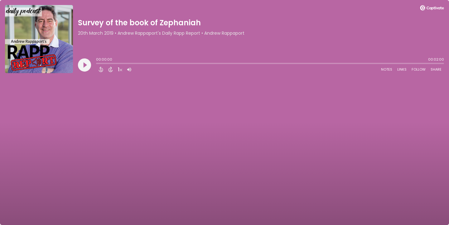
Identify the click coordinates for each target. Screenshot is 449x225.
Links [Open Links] (402, 69)
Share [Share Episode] (436, 69)
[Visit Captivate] (432, 8)
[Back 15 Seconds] (101, 69)
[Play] (84, 65)
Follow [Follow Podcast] (419, 69)
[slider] (97, 64)
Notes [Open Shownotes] (386, 69)
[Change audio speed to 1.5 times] (120, 69)
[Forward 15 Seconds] (110, 69)
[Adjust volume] (129, 69)
